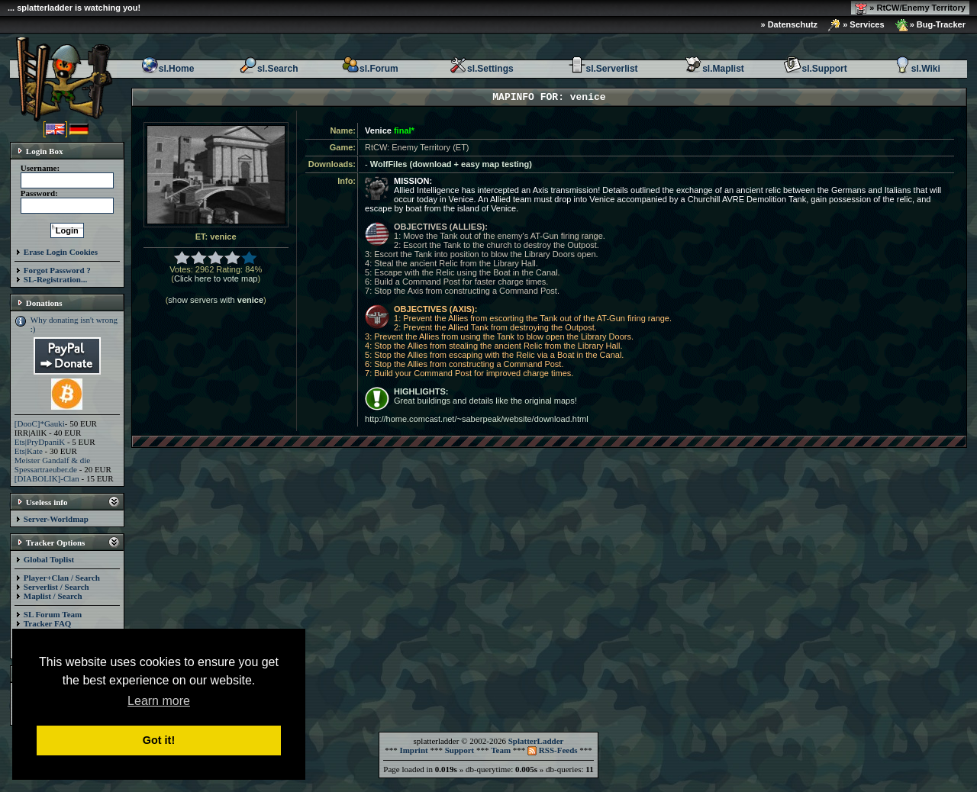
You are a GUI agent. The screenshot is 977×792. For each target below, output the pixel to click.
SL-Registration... (55, 279)
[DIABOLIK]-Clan (47, 478)
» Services (856, 25)
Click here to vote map (215, 278)
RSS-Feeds (552, 750)
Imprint (413, 750)
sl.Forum (369, 68)
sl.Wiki (916, 68)
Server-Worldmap (56, 518)
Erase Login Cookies (61, 251)
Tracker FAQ (48, 623)
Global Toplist (49, 559)
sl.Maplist (714, 68)
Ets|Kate (29, 451)
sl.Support (814, 68)
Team (501, 750)
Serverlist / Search (56, 586)
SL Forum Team (53, 614)
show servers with (215, 299)
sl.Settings (481, 68)
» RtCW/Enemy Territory (910, 8)
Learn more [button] (158, 700)
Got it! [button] (159, 740)
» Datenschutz (789, 24)
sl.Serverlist (603, 68)
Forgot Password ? (57, 270)
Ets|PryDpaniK (40, 441)
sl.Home (167, 68)
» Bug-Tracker (930, 25)
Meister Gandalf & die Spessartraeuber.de (52, 465)
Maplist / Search (53, 595)
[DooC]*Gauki (40, 423)
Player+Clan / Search (62, 577)
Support (460, 750)
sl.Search (268, 68)
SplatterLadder (536, 740)
